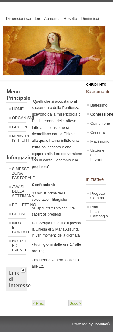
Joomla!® (102, 324)
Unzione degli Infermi (97, 155)
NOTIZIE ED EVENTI (19, 245)
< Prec (38, 303)
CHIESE (19, 214)
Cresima (97, 132)
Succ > (75, 303)
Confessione (98, 114)
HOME (18, 109)
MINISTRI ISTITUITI (19, 138)
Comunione (98, 123)
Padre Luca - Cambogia (98, 211)
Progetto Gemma (97, 195)
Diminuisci (90, 18)
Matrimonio (98, 141)
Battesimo (98, 105)
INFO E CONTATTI (19, 227)
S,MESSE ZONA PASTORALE (19, 173)
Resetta (70, 18)
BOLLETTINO (19, 205)
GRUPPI (19, 127)
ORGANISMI (19, 118)
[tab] (24, 270)
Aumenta (51, 18)
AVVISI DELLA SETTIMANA (19, 191)
